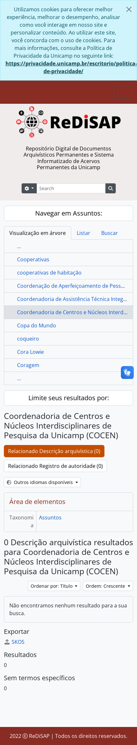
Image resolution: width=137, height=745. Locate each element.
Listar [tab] (83, 233)
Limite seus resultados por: (68, 397)
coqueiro (28, 338)
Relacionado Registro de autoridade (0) (55, 465)
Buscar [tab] (109, 233)
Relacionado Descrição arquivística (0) (54, 451)
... (19, 246)
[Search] (70, 188)
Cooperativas (33, 259)
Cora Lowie (30, 351)
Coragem (28, 365)
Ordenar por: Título (52, 586)
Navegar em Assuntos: (68, 213)
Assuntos (50, 517)
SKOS (14, 641)
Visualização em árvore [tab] (37, 233)
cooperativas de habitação (49, 272)
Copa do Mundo (36, 325)
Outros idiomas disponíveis (40, 482)
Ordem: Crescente (106, 586)
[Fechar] (129, 9)
